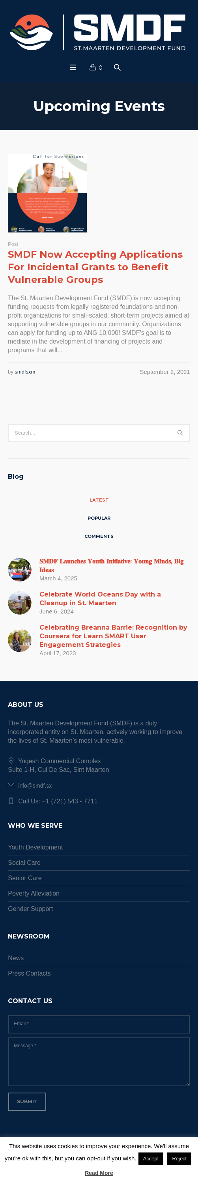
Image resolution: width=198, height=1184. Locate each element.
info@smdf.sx (35, 786)
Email (21, 1023)
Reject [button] (179, 1159)
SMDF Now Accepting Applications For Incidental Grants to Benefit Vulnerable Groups (95, 267)
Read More (99, 1173)
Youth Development (35, 847)
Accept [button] (151, 1159)
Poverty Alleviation (34, 893)
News (16, 958)
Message (25, 1045)
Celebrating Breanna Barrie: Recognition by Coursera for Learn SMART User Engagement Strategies (113, 636)
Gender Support (30, 908)
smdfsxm (25, 372)
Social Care (24, 862)
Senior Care (24, 878)
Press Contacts (29, 973)
